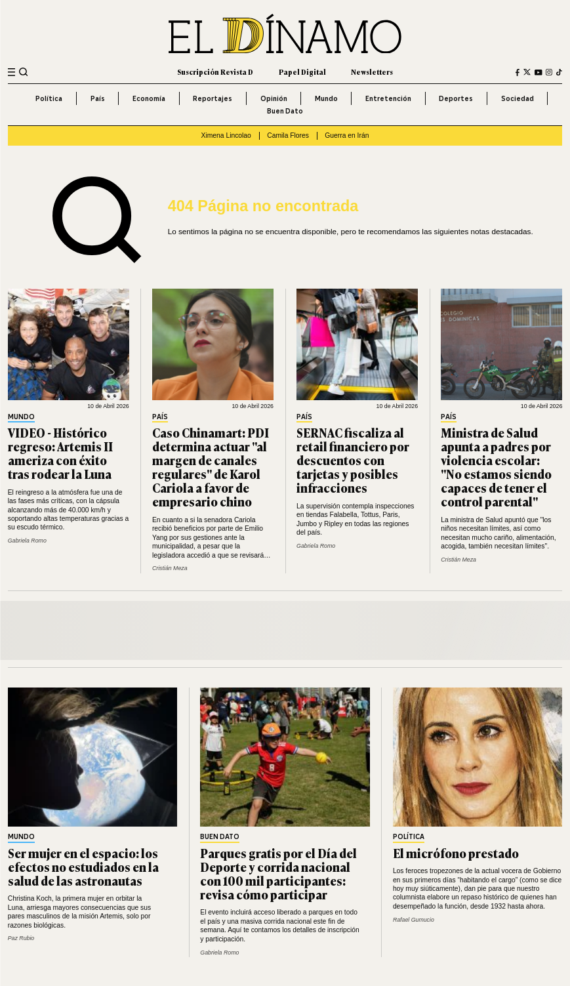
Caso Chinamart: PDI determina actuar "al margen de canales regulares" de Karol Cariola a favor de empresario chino (210, 467)
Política (48, 98)
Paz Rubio (21, 938)
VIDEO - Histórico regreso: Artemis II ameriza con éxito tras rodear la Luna (60, 453)
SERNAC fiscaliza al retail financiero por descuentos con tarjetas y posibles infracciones (352, 460)
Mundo (326, 98)
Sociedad (517, 98)
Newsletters (372, 72)
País (98, 98)
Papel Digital (302, 72)
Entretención (388, 98)
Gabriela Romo (27, 540)
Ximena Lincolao (226, 135)
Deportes (456, 98)
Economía (148, 98)
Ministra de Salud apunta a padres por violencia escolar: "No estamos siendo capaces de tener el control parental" (496, 467)
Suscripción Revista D (215, 72)
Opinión (273, 98)
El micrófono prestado (456, 852)
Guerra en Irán (347, 135)
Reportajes (212, 98)
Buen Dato (285, 111)
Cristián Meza (170, 568)
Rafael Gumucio (413, 919)
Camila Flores (288, 135)
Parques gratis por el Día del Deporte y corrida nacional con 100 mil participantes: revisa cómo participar (278, 873)
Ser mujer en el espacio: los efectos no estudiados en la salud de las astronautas (83, 866)
